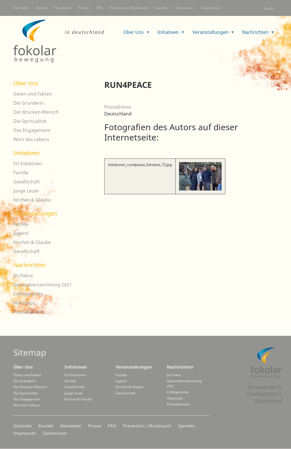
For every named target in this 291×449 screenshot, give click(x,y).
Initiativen (26, 153)
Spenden (162, 7)
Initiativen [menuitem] (169, 34)
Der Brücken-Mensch (36, 112)
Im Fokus (23, 275)
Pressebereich (28, 312)
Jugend (20, 233)
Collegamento (28, 294)
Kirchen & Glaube (32, 200)
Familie (20, 172)
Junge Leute (26, 191)
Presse (83, 7)
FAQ (99, 7)
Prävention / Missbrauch (128, 7)
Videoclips (24, 303)
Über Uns (25, 83)
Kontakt (41, 7)
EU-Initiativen (27, 163)
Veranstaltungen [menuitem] (211, 34)
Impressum (185, 7)
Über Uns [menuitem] (134, 34)
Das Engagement (31, 130)
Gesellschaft (26, 182)
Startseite (21, 7)
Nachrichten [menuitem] (256, 34)
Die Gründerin (28, 103)
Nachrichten (29, 265)
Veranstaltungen (35, 213)
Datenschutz (211, 7)
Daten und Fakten (32, 94)
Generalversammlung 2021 (42, 285)
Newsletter (63, 7)
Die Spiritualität (30, 121)
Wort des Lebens (31, 139)
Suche (268, 8)
